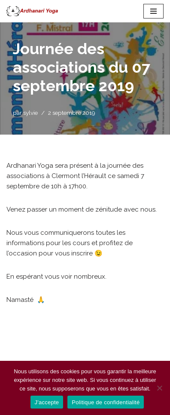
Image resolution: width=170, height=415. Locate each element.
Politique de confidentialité (106, 402)
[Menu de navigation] (153, 11)
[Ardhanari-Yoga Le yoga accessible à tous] (32, 11)
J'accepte (47, 402)
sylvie (30, 112)
